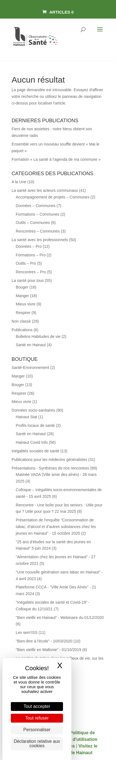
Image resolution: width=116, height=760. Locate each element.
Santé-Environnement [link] (30, 367)
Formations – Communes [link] (37, 214)
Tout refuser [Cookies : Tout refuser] (37, 718)
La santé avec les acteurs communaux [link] (45, 190)
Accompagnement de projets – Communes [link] (52, 197)
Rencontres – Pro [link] (31, 272)
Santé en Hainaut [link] (31, 345)
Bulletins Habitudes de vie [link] (38, 336)
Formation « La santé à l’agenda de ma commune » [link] (56, 159)
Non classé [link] (21, 321)
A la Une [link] (19, 182)
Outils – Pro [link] (26, 263)
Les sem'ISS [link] (26, 632)
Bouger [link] (22, 287)
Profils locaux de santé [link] (35, 425)
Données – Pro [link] (29, 246)
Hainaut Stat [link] (26, 417)
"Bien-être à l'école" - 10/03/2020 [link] (44, 641)
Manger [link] (22, 296)
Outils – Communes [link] (33, 222)
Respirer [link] (23, 312)
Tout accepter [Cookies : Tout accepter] (37, 706)
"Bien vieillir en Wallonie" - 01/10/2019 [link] (48, 649)
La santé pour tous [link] (28, 280)
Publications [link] (22, 330)
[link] (58, 12)
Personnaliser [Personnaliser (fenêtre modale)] (37, 729)
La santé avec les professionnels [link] (40, 240)
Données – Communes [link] (36, 205)
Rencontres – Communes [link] (38, 231)
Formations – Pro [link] (31, 255)
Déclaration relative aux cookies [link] (37, 743)
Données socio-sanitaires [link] (33, 410)
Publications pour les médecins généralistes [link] (49, 459)
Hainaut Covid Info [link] (32, 442)
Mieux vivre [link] (26, 304)
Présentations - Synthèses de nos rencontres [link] (50, 468)
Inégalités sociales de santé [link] (35, 451)
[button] (99, 33)
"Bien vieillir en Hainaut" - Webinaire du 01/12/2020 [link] (60, 617)
